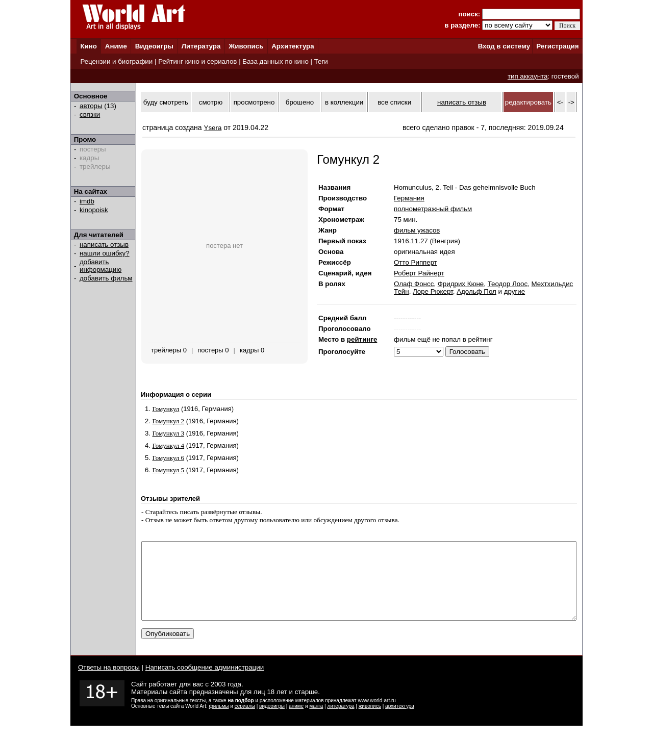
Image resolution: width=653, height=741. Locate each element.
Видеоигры (154, 46)
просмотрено (254, 102)
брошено (300, 102)
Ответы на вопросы (109, 682)
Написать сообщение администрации (204, 682)
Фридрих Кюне (461, 284)
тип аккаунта (528, 76)
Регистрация (557, 46)
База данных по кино (275, 61)
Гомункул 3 (168, 433)
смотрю (210, 102)
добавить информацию (100, 265)
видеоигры (272, 721)
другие (514, 291)
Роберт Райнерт (419, 273)
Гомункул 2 (168, 421)
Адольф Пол (476, 291)
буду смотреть (165, 102)
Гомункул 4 (168, 445)
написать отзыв (104, 244)
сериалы (245, 721)
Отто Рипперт (415, 262)
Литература (201, 46)
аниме (296, 721)
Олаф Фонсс (414, 284)
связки (90, 114)
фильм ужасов (417, 230)
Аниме (116, 46)
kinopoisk (94, 210)
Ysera (213, 128)
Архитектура (292, 46)
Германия (409, 198)
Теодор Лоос (508, 284)
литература (340, 721)
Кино (88, 46)
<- (560, 102)
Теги (321, 61)
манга (316, 721)
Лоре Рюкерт (433, 291)
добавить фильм (106, 278)
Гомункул (165, 409)
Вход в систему (504, 46)
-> (571, 102)
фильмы (219, 721)
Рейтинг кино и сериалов (197, 61)
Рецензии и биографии (116, 61)
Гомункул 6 (168, 458)
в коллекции (344, 102)
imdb (87, 201)
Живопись (246, 46)
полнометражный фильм (433, 209)
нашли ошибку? (105, 253)
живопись (370, 721)
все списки (394, 102)
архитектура (399, 721)
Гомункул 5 (168, 470)
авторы (91, 106)
